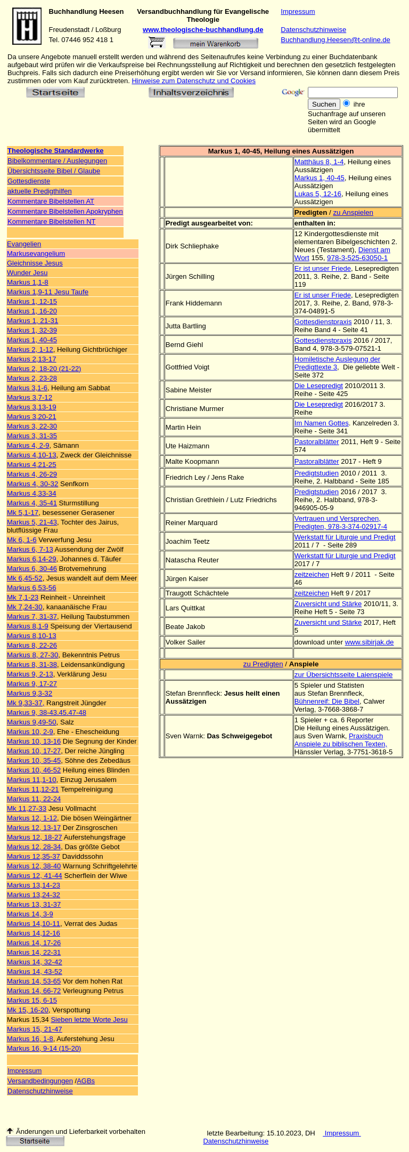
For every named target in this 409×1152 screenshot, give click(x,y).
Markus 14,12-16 (33, 933)
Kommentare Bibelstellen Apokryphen (65, 211)
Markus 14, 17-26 (34, 943)
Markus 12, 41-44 (34, 876)
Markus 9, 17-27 (32, 684)
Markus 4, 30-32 (32, 484)
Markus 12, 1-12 (32, 818)
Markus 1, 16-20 (32, 311)
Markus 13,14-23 (33, 885)
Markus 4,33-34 (31, 493)
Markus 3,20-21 (31, 417)
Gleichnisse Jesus (35, 263)
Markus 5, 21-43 (32, 522)
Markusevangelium (36, 253)
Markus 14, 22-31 (34, 952)
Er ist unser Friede (323, 268)
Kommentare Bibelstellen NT (51, 221)
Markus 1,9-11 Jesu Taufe (47, 292)
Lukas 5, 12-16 (318, 194)
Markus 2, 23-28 (32, 378)
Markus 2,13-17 (31, 359)
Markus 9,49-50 (31, 722)
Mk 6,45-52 (25, 578)
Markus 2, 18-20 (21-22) (44, 369)
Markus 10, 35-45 (34, 760)
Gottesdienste (28, 181)
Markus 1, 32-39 (32, 330)
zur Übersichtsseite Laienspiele (343, 675)
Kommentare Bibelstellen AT (50, 201)
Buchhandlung (73, 11)
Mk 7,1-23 (22, 597)
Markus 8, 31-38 (32, 664)
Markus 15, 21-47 (34, 1029)
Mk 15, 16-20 (27, 1010)
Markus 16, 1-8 (30, 1039)
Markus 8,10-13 (31, 636)
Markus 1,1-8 (27, 282)
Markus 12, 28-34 (34, 847)
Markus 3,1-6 (27, 388)
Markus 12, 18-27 (34, 837)
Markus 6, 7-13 (30, 549)
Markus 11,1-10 (31, 780)
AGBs (86, 1081)
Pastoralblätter (317, 442)
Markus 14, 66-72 (34, 991)
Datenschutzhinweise (313, 30)
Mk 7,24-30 (25, 607)
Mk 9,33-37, (25, 703)
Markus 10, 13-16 (34, 741)
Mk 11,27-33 (26, 808)
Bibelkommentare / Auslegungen (57, 161)
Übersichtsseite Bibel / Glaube (53, 171)
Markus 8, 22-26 (32, 645)
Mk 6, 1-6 (22, 540)
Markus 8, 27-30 (32, 655)
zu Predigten (263, 664)
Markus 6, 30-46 (32, 569)
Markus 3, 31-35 (32, 436)
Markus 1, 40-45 (32, 340)
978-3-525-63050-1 (357, 258)
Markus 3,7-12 (29, 397)
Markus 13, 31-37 (34, 904)
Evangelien (24, 244)
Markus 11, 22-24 (34, 799)
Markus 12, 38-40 (34, 866)
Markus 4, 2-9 (28, 445)
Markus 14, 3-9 (30, 914)
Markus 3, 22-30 (32, 426)
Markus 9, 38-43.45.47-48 (46, 712)
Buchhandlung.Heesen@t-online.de (335, 40)
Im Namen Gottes (322, 423)
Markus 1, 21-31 (32, 321)
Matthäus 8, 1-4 (319, 162)
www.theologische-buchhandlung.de (203, 30)
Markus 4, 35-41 (32, 503)
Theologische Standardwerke (55, 151)
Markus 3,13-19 (31, 407)
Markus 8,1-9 (27, 626)
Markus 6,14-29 (31, 559)
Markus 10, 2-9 (30, 732)
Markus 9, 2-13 (30, 674)
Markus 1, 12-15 (32, 301)
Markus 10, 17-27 (34, 751)
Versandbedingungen (40, 1081)
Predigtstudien (317, 473)
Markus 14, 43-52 (34, 972)
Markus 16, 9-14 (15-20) (44, 1048)
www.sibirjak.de (369, 642)
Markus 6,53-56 (31, 588)
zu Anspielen (353, 212)
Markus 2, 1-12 (30, 349)
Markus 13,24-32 (33, 895)
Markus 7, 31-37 (32, 617)
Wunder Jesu (27, 273)
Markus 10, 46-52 (34, 770)
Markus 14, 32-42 (34, 962)
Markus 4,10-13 (31, 455)
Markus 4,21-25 (31, 465)
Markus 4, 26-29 (32, 474)
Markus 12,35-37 (33, 856)
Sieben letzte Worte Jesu (89, 1020)
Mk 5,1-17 (22, 513)
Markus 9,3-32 (29, 693)
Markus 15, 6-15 (32, 1000)
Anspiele (304, 664)
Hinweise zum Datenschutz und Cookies (194, 81)
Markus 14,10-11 (33, 924)
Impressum (298, 11)
